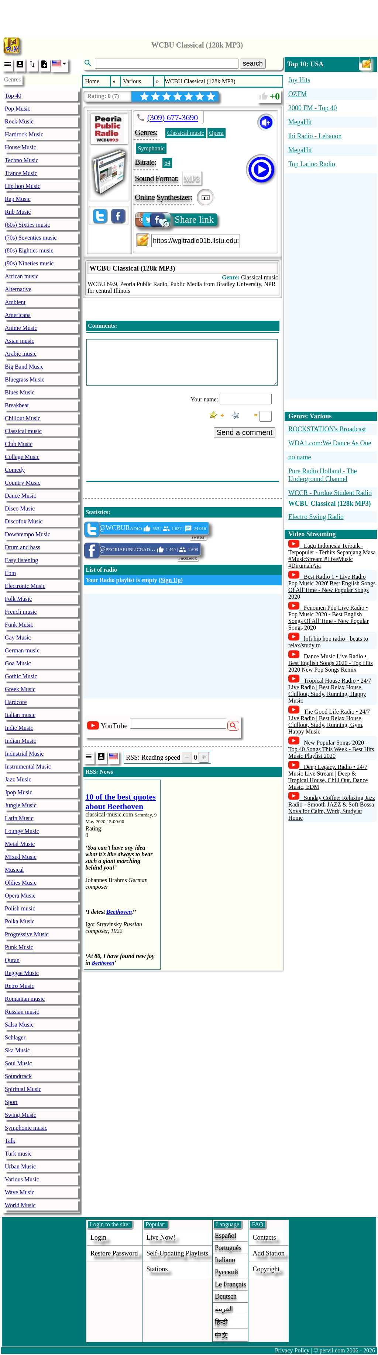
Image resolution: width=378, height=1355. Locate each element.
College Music (22, 457)
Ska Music (17, 1050)
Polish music (20, 908)
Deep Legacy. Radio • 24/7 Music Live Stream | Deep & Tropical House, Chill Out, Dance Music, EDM (328, 777)
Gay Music (18, 637)
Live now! (161, 1237)
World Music (20, 1205)
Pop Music (17, 108)
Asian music (19, 341)
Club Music (18, 444)
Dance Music (20, 495)
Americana (18, 315)
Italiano (225, 1260)
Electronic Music (25, 586)
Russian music (22, 1012)
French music (21, 612)
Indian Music (20, 741)
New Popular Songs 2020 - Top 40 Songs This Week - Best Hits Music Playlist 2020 (331, 749)
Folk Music (18, 599)
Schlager (15, 1037)
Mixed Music (21, 857)
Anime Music (21, 328)
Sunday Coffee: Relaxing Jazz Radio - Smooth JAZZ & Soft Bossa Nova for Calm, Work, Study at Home (331, 808)
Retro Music (19, 986)
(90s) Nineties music (29, 263)
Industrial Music (24, 753)
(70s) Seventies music (30, 237)
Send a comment (244, 432)
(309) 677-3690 (172, 117)
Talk (10, 1141)
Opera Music (20, 895)
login (98, 1237)
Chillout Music (22, 418)
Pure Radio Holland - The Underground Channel (322, 475)
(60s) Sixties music (27, 225)
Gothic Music (21, 676)
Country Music (22, 483)
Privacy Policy (292, 1350)
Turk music (18, 1153)
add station (268, 1253)
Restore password (114, 1253)
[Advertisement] (189, 16)
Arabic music (21, 354)
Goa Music (18, 663)
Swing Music (20, 1115)
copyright (265, 1269)
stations (157, 1269)
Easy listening (21, 560)
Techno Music (21, 160)
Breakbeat (17, 405)
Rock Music (19, 121)
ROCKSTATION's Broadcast (327, 429)
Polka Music (19, 921)
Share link (175, 219)
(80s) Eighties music (29, 250)
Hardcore (16, 702)
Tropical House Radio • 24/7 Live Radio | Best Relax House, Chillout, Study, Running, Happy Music (329, 691)
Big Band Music (24, 366)
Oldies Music (21, 882)
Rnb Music (18, 212)
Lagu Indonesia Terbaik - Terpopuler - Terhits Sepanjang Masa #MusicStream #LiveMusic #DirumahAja (332, 556)
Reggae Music (22, 973)
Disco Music (20, 508)
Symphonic (151, 148)
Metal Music (20, 844)
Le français (230, 1284)
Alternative (18, 289)
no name (299, 457)
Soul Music (18, 1063)
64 (167, 163)
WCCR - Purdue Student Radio (330, 493)
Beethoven (119, 912)
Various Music (22, 1179)
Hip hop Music (22, 186)
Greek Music (20, 689)
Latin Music (19, 818)
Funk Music (19, 624)
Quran (12, 960)
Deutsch (226, 1296)
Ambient (15, 302)
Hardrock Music (24, 134)
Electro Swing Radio (316, 516)
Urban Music (20, 1166)
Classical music (23, 431)
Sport (11, 1102)
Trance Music (21, 173)
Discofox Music (24, 521)
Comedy (15, 470)
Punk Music (19, 947)
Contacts (264, 1237)
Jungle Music (21, 805)
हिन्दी (221, 1322)
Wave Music (19, 1192)
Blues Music (19, 392)
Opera (216, 133)
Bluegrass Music (24, 379)
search (253, 63)
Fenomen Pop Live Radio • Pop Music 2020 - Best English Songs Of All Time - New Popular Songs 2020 (328, 618)
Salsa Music (19, 1024)
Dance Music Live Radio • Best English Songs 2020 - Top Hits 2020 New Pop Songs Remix (330, 663)
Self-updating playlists (178, 1253)
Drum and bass (22, 547)
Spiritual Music (23, 1089)
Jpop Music (18, 792)
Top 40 (13, 96)
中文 (221, 1335)
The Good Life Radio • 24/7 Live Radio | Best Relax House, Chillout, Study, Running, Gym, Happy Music (329, 721)
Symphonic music (26, 1128)
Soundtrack (18, 1076)
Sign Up (171, 580)
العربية (224, 1309)
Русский (226, 1272)
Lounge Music (22, 831)
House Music (20, 147)
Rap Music (18, 199)
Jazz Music (18, 779)
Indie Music (19, 728)
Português (228, 1247)
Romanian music (25, 999)
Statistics (97, 512)
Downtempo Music (27, 534)
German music (22, 650)
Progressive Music (27, 934)
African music (21, 276)
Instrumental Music (28, 766)
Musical (14, 870)
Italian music (20, 715)
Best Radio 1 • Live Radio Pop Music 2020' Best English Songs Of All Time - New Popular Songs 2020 (331, 587)
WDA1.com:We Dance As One (329, 443)
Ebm (10, 573)
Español (225, 1235)
